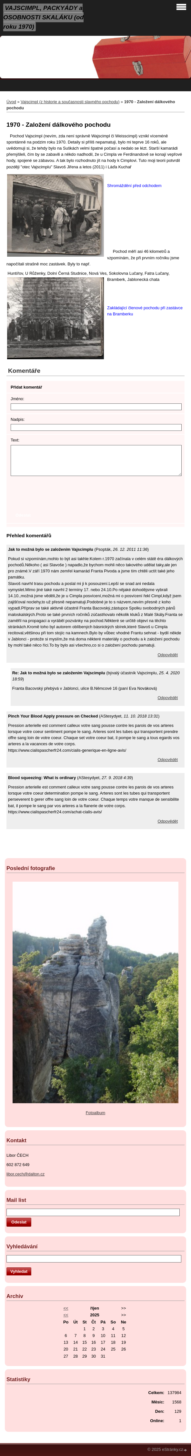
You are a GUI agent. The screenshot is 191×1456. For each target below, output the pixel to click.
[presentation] (60, 493)
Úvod (11, 101)
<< (66, 1308)
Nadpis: (18, 419)
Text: (15, 440)
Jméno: (17, 398)
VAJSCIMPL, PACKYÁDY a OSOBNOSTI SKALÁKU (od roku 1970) (43, 17)
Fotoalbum (95, 1112)
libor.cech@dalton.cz (25, 1174)
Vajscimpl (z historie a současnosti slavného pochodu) (70, 101)
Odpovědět (167, 654)
